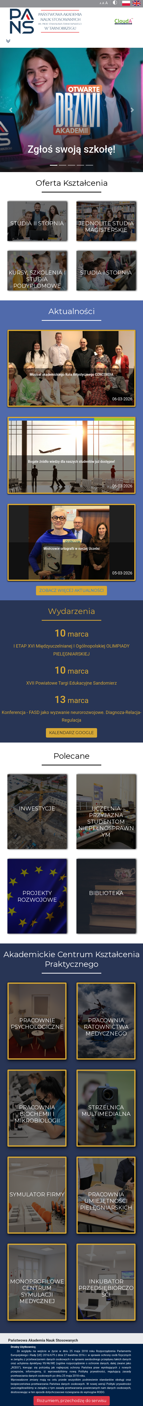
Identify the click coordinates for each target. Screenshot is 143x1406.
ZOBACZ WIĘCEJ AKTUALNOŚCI (71, 590)
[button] (10, 110)
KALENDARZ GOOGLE (71, 732)
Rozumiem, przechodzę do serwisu (72, 1400)
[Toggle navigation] (8, 41)
